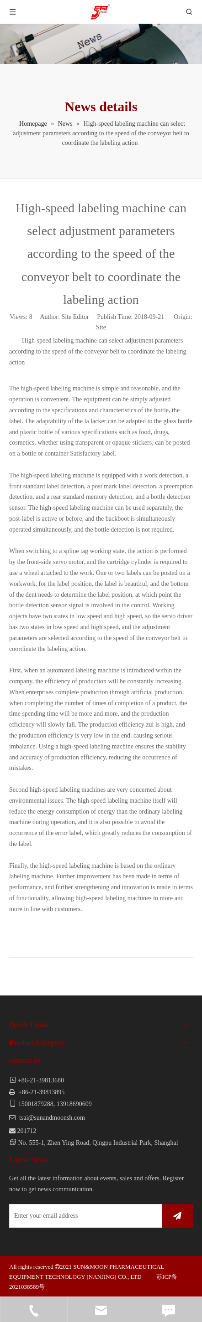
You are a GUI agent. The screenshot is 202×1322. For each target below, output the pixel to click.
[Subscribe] (177, 1216)
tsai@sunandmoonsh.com (52, 1117)
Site (101, 327)
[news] (101, 44)
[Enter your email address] (84, 1215)
